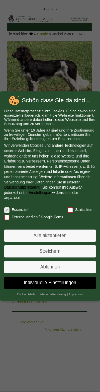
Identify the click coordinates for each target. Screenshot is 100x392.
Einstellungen (40, 192)
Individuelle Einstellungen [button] (50, 281)
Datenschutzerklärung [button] (52, 293)
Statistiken (79, 209)
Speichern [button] (50, 250)
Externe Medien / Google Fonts (34, 217)
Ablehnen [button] (50, 266)
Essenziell (17, 209)
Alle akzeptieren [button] (50, 235)
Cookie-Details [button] (26, 293)
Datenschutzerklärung (22, 187)
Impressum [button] (75, 293)
